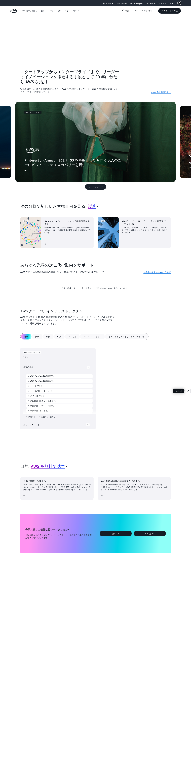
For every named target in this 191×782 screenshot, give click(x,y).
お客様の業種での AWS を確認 (157, 272)
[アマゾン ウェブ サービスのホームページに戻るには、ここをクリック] (13, 12)
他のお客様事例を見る (161, 92)
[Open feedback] (188, 391)
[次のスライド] (103, 187)
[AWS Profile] (179, 3)
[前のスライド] (88, 187)
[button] (29, 11)
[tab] (26, 336)
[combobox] (93, 206)
